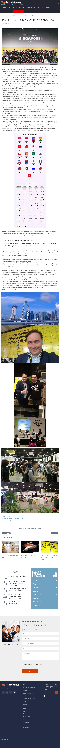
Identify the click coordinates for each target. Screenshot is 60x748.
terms (53, 696)
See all (37, 606)
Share (39, 529)
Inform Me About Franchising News (32, 665)
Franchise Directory (6, 7)
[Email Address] (40, 638)
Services (35, 588)
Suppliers (25, 701)
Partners (25, 704)
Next (54, 533)
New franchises (37, 581)
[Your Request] (40, 656)
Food (34, 584)
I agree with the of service (50, 696)
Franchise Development (6, 11)
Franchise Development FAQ (29, 699)
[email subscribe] (50, 693)
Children (35, 598)
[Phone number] (33, 643)
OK (57, 693)
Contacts (25, 719)
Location (15, 7)
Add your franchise (18, 11)
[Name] (40, 634)
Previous (6, 533)
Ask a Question (30, 671)
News (24, 711)
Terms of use (26, 725)
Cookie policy (26, 727)
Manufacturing (37, 595)
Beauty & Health (37, 602)
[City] (40, 649)
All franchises (26, 685)
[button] (55, 3)
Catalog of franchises (28, 693)
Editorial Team (26, 717)
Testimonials (26, 690)
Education (36, 591)
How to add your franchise (29, 688)
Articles (24, 708)
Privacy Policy (26, 722)
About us (25, 714)
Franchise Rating (46, 7)
